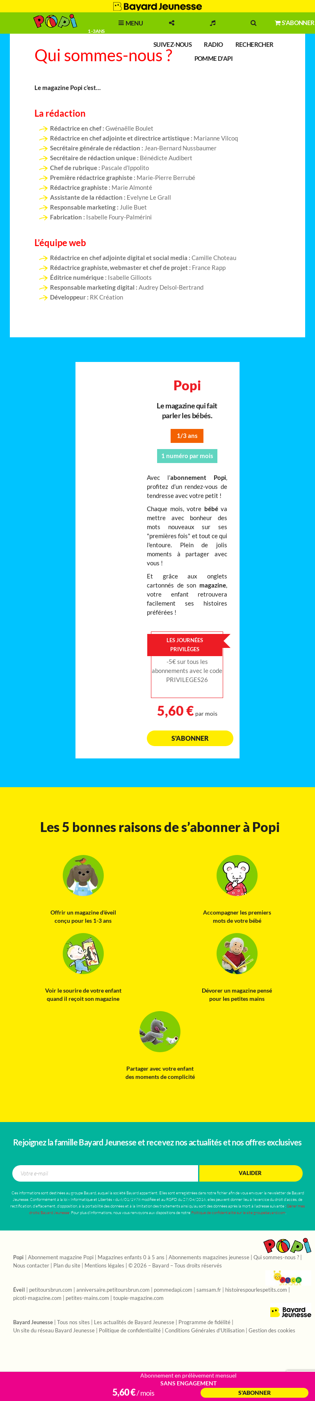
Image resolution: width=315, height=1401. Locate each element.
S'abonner (190, 738)
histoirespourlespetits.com (256, 1290)
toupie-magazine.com (138, 1298)
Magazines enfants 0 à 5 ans (131, 1257)
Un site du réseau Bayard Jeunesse (54, 1331)
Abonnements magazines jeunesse (209, 1257)
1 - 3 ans (96, 31)
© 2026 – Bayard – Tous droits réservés (175, 1266)
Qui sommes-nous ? (276, 1257)
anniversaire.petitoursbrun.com (113, 1290)
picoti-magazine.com (37, 1298)
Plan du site (66, 1266)
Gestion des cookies (272, 1331)
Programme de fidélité (204, 1322)
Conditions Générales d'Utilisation (204, 1331)
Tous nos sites (73, 1322)
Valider (250, 1173)
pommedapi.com (173, 1290)
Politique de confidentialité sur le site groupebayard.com (238, 1212)
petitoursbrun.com (50, 1290)
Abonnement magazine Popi (61, 1257)
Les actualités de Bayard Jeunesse (134, 1322)
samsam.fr (208, 1290)
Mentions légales (104, 1266)
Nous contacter (31, 1266)
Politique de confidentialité (130, 1331)
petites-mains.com (87, 1298)
